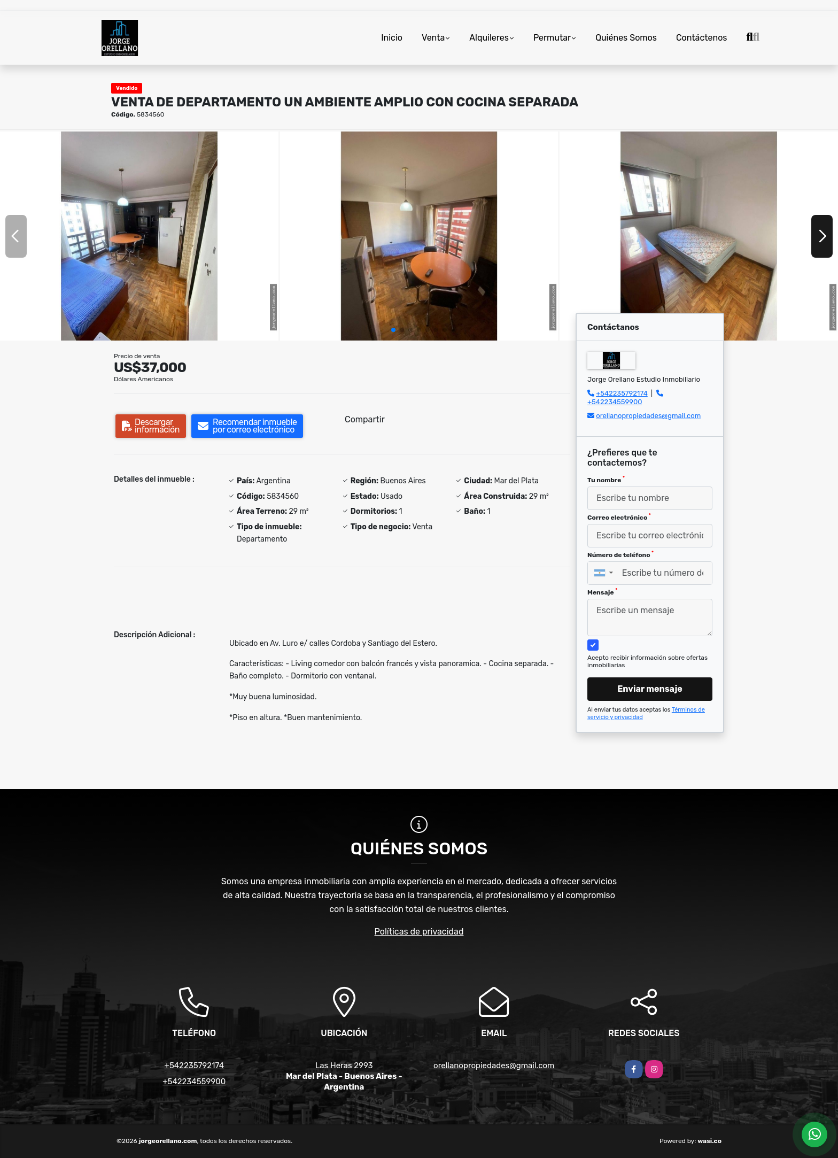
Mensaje (602, 592)
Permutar (552, 38)
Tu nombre (606, 479)
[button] (393, 330)
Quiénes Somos (626, 38)
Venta (433, 38)
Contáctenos (701, 38)
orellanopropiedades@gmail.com (648, 416)
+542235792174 (622, 393)
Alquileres (489, 38)
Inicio (391, 38)
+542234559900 (614, 402)
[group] (139, 236)
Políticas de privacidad (419, 932)
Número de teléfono (620, 554)
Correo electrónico (619, 517)
